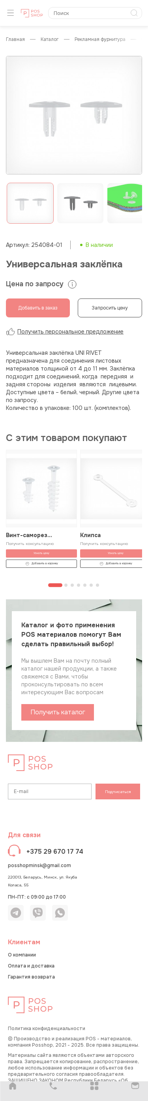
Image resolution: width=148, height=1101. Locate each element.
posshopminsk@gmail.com (39, 865)
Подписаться (118, 791)
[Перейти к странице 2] (65, 585)
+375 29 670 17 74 (54, 851)
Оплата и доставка (31, 966)
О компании (22, 955)
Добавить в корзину (41, 564)
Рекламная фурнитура (100, 40)
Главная (15, 40)
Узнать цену (41, 553)
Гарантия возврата (31, 977)
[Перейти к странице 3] (72, 585)
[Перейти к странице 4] (78, 585)
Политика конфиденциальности (46, 1028)
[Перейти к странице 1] (55, 586)
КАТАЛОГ (50, 40)
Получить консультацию (30, 543)
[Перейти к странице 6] (91, 585)
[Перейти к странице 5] (84, 585)
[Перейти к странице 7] (97, 585)
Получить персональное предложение (65, 331)
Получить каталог (57, 712)
